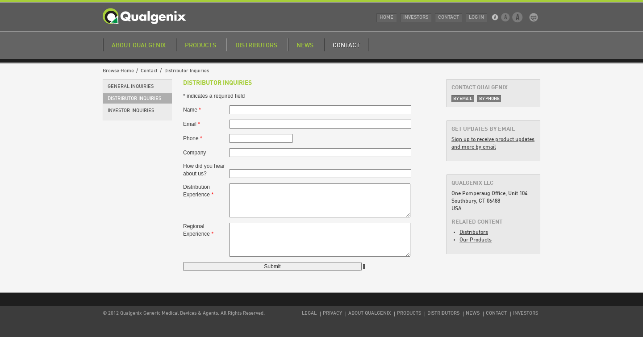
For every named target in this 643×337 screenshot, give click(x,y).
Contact (448, 17)
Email (191, 124)
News (304, 45)
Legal (309, 313)
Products (200, 45)
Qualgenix (144, 16)
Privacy (332, 313)
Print (533, 17)
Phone (192, 138)
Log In (476, 17)
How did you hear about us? (204, 170)
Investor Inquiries (131, 110)
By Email (462, 99)
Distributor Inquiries (134, 98)
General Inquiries (131, 86)
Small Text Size (496, 17)
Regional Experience (198, 230)
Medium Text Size (505, 17)
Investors (415, 17)
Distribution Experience (198, 191)
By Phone (489, 99)
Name (192, 110)
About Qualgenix (139, 45)
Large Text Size (517, 17)
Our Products (475, 240)
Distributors (256, 45)
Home (386, 17)
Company (194, 153)
